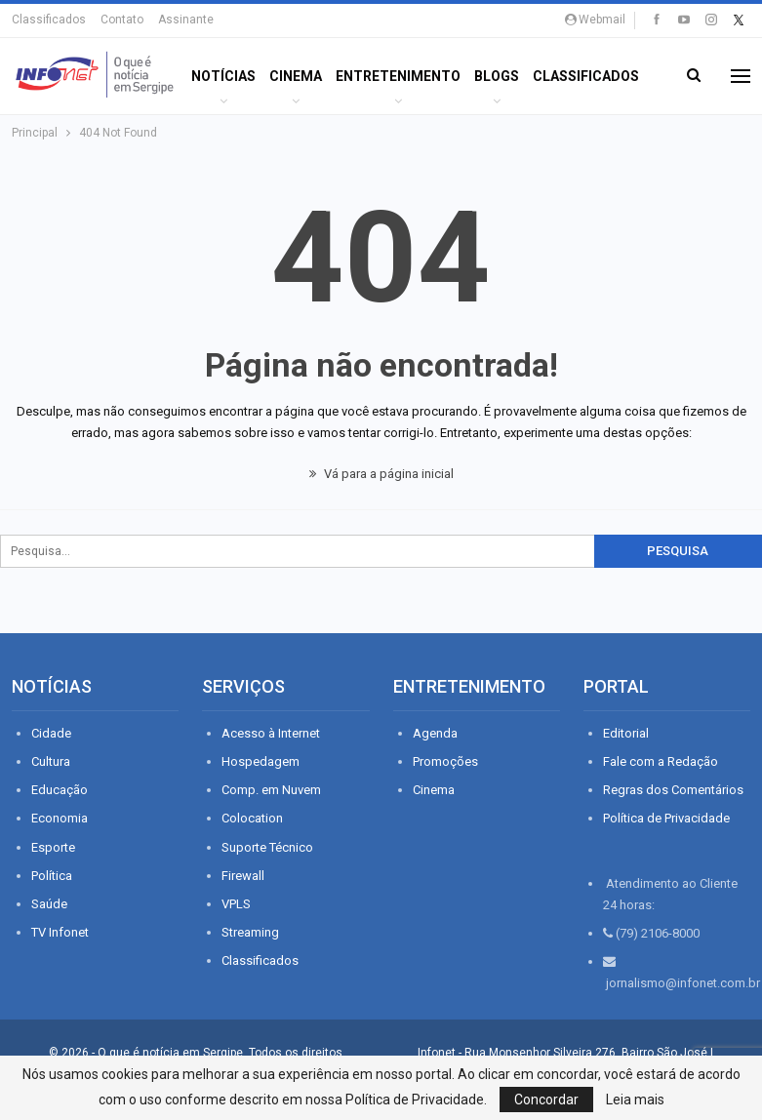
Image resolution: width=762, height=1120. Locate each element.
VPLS (236, 904)
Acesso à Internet (270, 733)
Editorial (626, 733)
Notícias (223, 76)
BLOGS (496, 76)
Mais (550, 76)
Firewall (242, 875)
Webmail (595, 19)
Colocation (252, 818)
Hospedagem (260, 761)
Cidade (51, 733)
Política (51, 875)
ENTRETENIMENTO (398, 76)
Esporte (53, 847)
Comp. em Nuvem (271, 789)
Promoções (445, 761)
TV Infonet (60, 932)
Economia (59, 818)
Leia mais (635, 1099)
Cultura (50, 761)
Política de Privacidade (666, 818)
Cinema (295, 76)
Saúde (49, 904)
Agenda (435, 733)
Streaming (250, 932)
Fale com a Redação (660, 761)
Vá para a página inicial (381, 473)
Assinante (186, 19)
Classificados (49, 19)
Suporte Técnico (267, 847)
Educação (59, 789)
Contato (121, 19)
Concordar (546, 1099)
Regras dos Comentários (673, 789)
